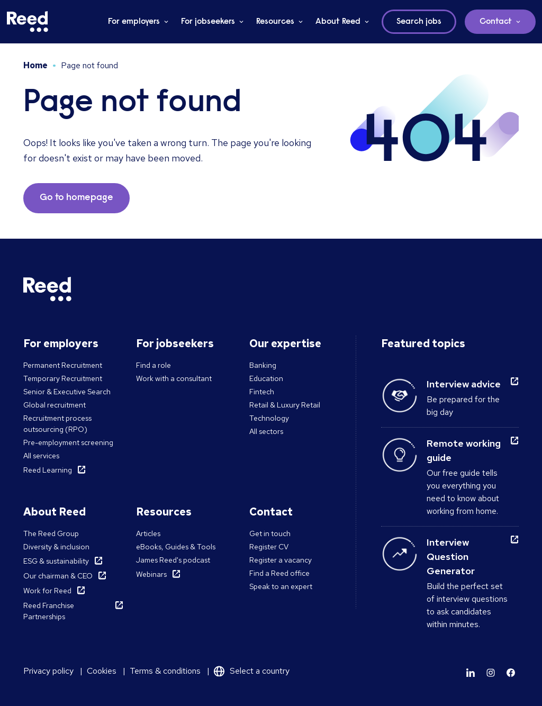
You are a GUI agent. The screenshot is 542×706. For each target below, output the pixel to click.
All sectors (266, 431)
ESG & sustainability (56, 561)
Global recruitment (54, 405)
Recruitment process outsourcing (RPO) (57, 423)
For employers (134, 21)
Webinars (151, 574)
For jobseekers (208, 21)
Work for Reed (47, 590)
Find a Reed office (279, 573)
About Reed (337, 21)
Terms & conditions (165, 670)
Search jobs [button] (418, 21)
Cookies (101, 670)
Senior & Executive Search (67, 391)
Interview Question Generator (451, 556)
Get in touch (270, 533)
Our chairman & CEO (58, 576)
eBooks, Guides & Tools (175, 546)
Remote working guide (464, 450)
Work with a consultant (174, 378)
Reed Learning (47, 470)
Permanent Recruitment (62, 365)
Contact (496, 21)
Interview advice (464, 384)
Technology (269, 418)
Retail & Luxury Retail (284, 405)
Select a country (260, 670)
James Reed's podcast (173, 560)
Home (35, 65)
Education (266, 378)
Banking (262, 365)
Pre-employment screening (68, 442)
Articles (148, 533)
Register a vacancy (280, 560)
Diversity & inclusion (56, 546)
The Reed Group (51, 533)
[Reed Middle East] (27, 21)
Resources (275, 21)
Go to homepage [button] (76, 198)
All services (41, 455)
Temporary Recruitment (62, 378)
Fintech (261, 391)
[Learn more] (470, 673)
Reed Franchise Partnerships (48, 611)
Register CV (268, 546)
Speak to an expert (280, 586)
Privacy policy (48, 670)
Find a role (153, 365)
